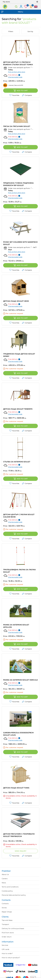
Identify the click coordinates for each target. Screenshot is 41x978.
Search (16, 6)
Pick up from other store (16, 72)
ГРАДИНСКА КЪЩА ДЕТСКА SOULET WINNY (19, 355)
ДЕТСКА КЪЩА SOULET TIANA (16, 788)
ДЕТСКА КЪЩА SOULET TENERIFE (17, 409)
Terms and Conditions (10, 887)
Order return (6, 937)
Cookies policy (7, 891)
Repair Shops (7, 912)
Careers (5, 879)
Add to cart (20, 90)
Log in (21, 7)
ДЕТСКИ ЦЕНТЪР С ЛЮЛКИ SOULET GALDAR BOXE (18, 515)
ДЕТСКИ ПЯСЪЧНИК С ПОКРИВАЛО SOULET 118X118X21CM (19, 835)
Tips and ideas (7, 920)
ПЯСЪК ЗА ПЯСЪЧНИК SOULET (16, 126)
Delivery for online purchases (13, 928)
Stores (4, 908)
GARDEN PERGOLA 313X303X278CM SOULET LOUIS (18, 734)
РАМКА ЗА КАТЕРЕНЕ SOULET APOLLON (16, 626)
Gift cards (5, 949)
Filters (10, 31)
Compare (27, 95)
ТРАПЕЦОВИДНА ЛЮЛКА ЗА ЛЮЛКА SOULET (19, 571)
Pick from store (8, 933)
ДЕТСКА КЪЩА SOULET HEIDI (16, 301)
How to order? (7, 953)
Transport (5, 924)
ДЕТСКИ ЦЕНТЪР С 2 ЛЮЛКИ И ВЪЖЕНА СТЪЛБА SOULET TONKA (18, 63)
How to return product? (11, 958)
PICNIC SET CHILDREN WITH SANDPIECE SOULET (20, 243)
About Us (5, 874)
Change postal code (15, 77)
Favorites (14, 95)
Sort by (30, 31)
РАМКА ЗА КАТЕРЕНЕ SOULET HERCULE (20, 680)
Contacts (5, 904)
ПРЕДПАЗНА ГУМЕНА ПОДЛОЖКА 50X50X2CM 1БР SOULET (18, 184)
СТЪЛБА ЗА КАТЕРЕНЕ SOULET (16, 462)
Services (5, 945)
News (4, 883)
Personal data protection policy (14, 895)
